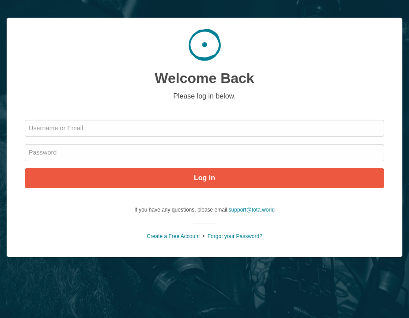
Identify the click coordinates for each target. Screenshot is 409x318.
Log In (204, 178)
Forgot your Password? (235, 236)
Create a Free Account (173, 236)
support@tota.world (252, 210)
